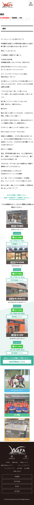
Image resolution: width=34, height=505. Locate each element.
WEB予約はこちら (17, 362)
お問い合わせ (17, 472)
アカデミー (26, 458)
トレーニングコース (23, 466)
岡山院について (17, 318)
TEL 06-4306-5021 (17, 351)
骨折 (20, 18)
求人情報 (26, 469)
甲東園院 (17, 478)
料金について (24, 463)
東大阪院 (17, 492)
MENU (31, 4)
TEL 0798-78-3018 (17, 278)
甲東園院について (17, 245)
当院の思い (15, 463)
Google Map (17, 234)
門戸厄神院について (17, 281)
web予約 (19, 469)
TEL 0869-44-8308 (17, 314)
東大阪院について (17, 354)
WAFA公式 (12, 458)
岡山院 (17, 487)
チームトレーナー (10, 469)
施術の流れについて (7, 466)
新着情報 (14, 18)
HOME (8, 463)
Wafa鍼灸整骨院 (4, 18)
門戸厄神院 (17, 482)
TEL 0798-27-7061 (17, 241)
